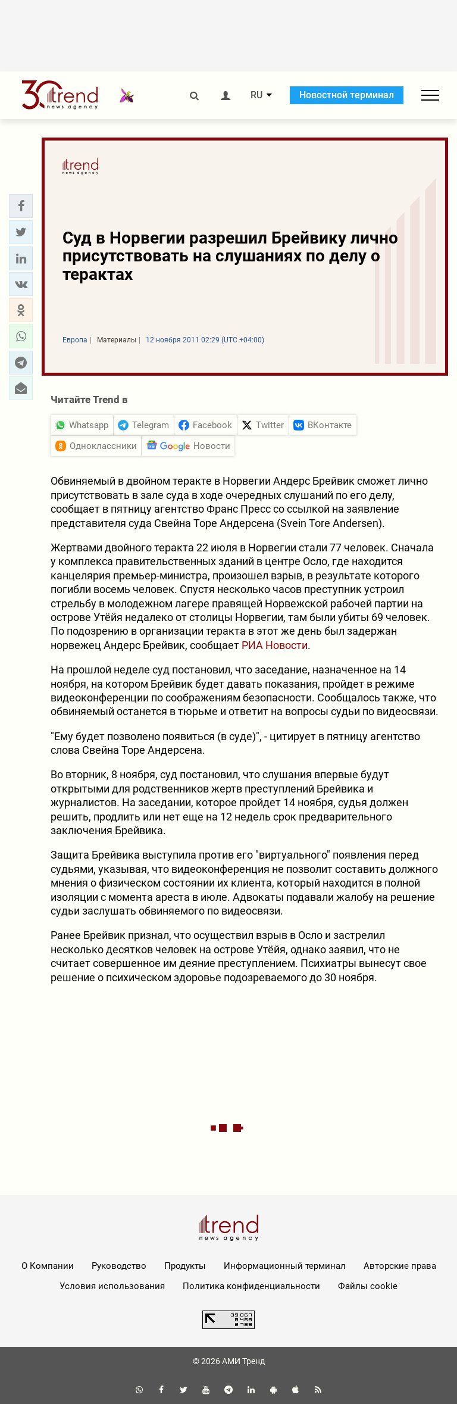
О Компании (47, 1266)
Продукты (185, 1266)
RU (256, 95)
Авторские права (400, 1266)
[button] (20, 206)
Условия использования (112, 1286)
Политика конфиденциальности (251, 1286)
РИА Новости (275, 645)
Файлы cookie (367, 1286)
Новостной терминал (346, 95)
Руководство (119, 1266)
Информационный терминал (285, 1266)
